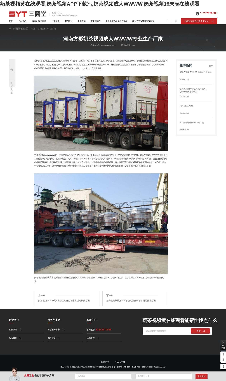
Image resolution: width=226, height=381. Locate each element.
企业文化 (14, 315)
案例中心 (69, 21)
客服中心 (92, 315)
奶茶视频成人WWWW (48, 61)
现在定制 (201, 376)
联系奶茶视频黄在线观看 (143, 21)
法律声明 (105, 358)
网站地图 (155, 363)
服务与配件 (96, 21)
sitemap (162, 363)
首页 (11, 21)
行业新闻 (52, 29)
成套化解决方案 (39, 21)
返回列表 (12, 88)
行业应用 (56, 21)
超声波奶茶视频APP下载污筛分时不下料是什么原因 (129, 296)
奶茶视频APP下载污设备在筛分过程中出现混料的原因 (62, 296)
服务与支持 (54, 315)
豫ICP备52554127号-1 (125, 363)
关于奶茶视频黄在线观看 (116, 21)
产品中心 (22, 21)
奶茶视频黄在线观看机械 (45, 277)
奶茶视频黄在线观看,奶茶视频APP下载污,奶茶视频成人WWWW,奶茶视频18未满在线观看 (99, 4)
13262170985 (208, 13)
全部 (211, 66)
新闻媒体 (82, 21)
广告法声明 (120, 358)
